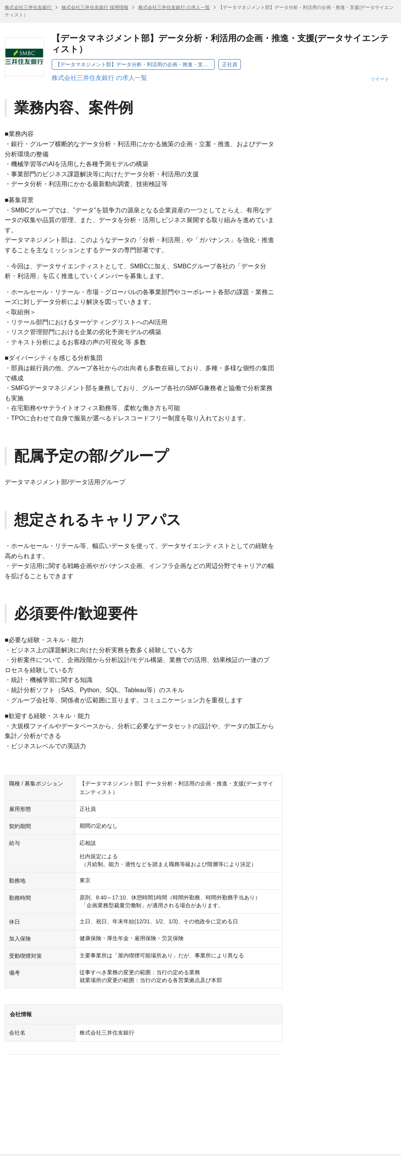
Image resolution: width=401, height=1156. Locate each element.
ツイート (379, 79)
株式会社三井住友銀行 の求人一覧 (174, 7)
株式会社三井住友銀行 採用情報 (94, 7)
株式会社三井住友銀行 (29, 7)
